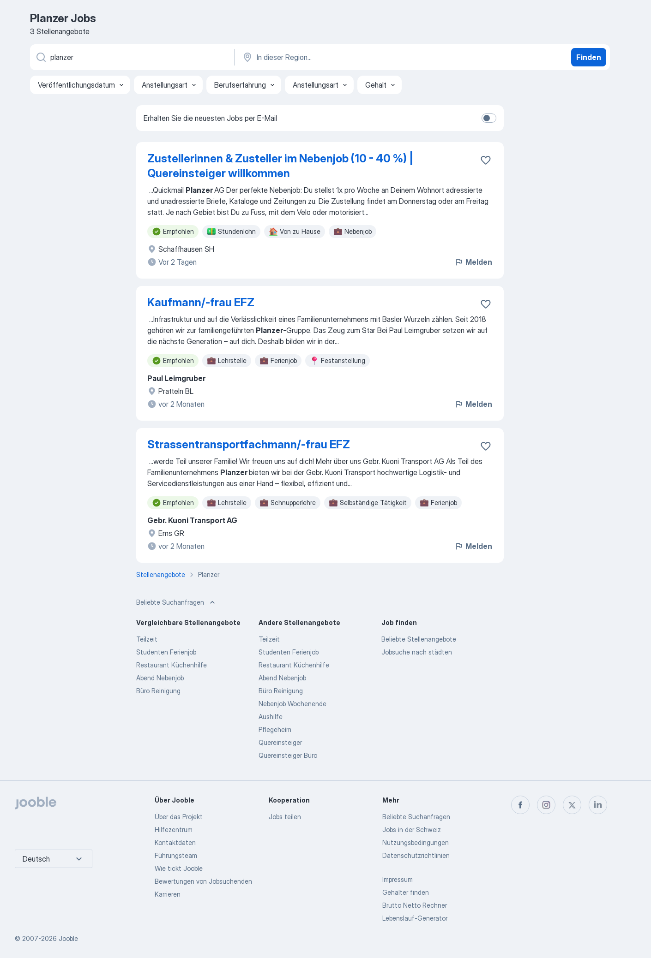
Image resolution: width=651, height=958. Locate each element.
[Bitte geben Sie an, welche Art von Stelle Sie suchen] (131, 57)
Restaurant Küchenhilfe (171, 665)
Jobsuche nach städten (416, 652)
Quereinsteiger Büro (288, 755)
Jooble (68, 938)
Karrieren (168, 894)
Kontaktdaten (175, 842)
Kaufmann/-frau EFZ (200, 302)
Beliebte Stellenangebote (418, 639)
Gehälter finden (405, 892)
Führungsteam (176, 855)
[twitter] (572, 805)
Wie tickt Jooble (179, 868)
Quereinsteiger (280, 742)
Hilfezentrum (174, 829)
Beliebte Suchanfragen (416, 817)
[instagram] (546, 805)
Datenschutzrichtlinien (416, 855)
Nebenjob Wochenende (292, 704)
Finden (588, 57)
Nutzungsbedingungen (415, 842)
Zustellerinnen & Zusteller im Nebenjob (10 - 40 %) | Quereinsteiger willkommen (280, 166)
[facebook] (520, 805)
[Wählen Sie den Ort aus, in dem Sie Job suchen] (338, 57)
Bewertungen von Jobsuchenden (203, 881)
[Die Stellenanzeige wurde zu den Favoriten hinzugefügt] (485, 160)
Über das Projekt (179, 817)
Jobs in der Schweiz (411, 829)
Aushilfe (271, 716)
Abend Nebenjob (160, 678)
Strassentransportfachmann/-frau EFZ (248, 444)
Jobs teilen (285, 817)
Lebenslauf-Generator (414, 918)
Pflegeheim (275, 729)
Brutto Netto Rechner (414, 905)
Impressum (397, 879)
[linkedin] (598, 805)
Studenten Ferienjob (166, 652)
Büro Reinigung (158, 691)
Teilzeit (146, 639)
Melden (473, 262)
